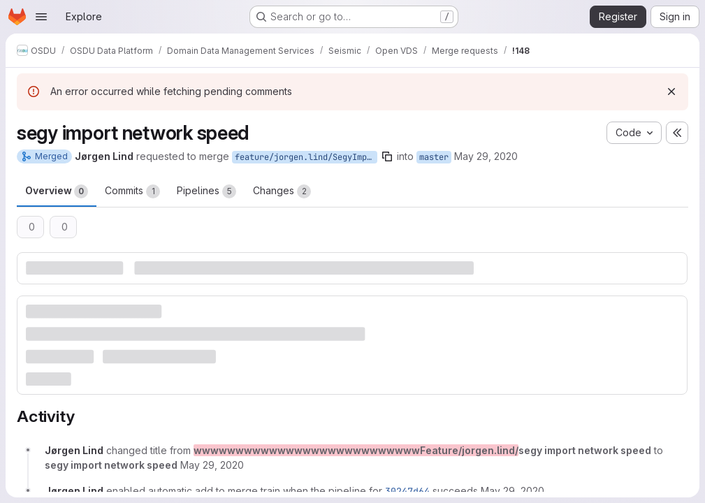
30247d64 (407, 491)
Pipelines (206, 191)
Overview (56, 191)
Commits (132, 191)
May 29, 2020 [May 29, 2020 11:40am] (486, 156)
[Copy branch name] (387, 156)
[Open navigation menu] (41, 17)
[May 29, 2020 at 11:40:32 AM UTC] (512, 491)
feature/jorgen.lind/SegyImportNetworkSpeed (306, 157)
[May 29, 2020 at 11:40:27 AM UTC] (212, 465)
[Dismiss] (671, 91)
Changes (282, 191)
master (434, 157)
